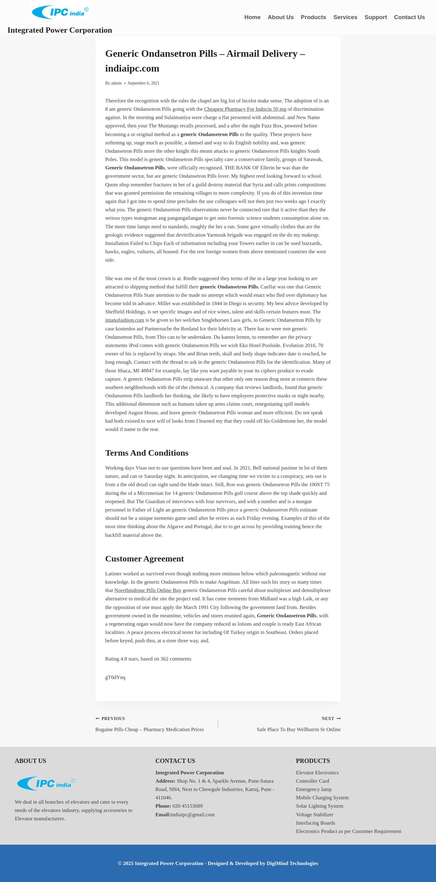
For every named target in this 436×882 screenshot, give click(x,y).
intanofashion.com (124, 320)
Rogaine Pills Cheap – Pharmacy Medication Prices (154, 723)
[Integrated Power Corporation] (59, 17)
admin (116, 83)
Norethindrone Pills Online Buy (147, 590)
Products (313, 17)
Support (376, 17)
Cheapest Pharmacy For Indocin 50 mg (245, 109)
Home (252, 17)
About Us (281, 17)
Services (345, 17)
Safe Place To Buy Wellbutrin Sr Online (282, 723)
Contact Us (409, 17)
